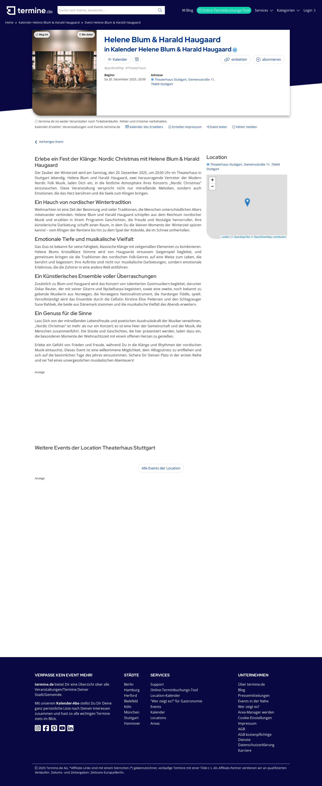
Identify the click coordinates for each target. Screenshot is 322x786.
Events (155, 706)
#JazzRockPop (114, 68)
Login (310, 10)
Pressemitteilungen (254, 695)
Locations (158, 717)
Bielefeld (131, 701)
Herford (130, 695)
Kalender (157, 712)
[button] (247, 202)
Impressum (247, 723)
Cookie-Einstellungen (255, 717)
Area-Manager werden (256, 712)
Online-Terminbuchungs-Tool (224, 10)
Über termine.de (251, 684)
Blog (187, 10)
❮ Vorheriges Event (49, 142)
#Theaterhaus (136, 68)
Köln (127, 706)
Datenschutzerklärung (256, 744)
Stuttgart (131, 717)
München (131, 712)
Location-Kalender (165, 695)
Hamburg (132, 690)
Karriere (244, 750)
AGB (241, 729)
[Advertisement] (161, 404)
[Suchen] (160, 10)
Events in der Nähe (253, 701)
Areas (155, 723)
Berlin (129, 684)
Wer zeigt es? (248, 706)
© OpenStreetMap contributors (268, 236)
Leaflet (225, 236)
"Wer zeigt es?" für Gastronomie (176, 701)
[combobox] (103, 10)
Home (9, 22)
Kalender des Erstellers (144, 127)
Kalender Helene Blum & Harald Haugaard (49, 22)
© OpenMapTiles (241, 236)
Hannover (132, 723)
